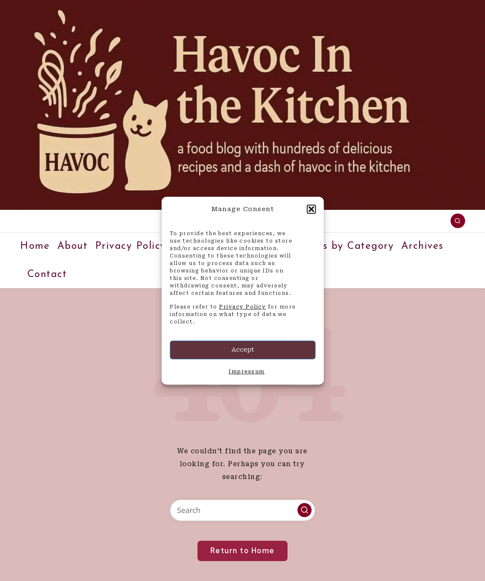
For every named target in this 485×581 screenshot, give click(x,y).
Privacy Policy (242, 307)
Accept (243, 350)
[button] (311, 209)
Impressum (247, 371)
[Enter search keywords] (242, 510)
